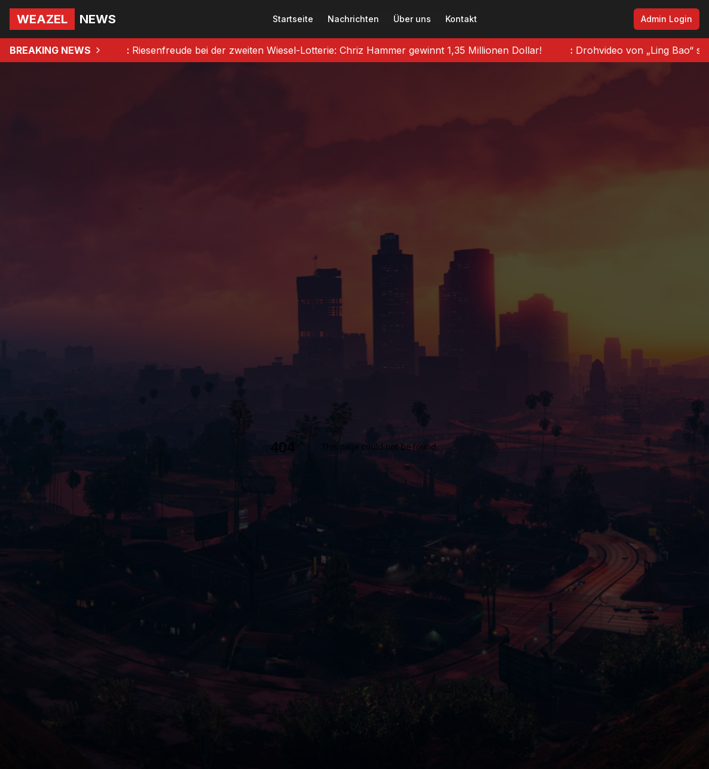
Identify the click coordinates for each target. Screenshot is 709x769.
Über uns (412, 19)
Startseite (293, 19)
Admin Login (666, 19)
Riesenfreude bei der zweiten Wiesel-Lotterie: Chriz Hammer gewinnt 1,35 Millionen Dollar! (334, 50)
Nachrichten (353, 19)
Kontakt (461, 19)
